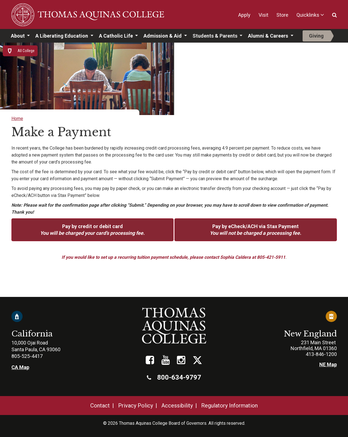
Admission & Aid (163, 36)
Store (282, 15)
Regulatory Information (229, 405)
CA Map (20, 367)
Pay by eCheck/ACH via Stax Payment (255, 229)
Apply (244, 15)
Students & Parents (216, 36)
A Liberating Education (62, 36)
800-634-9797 (174, 377)
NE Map (328, 364)
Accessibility (177, 405)
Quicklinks (307, 15)
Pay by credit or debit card (92, 229)
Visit (263, 15)
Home (17, 118)
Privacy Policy (135, 405)
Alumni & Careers (268, 36)
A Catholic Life (116, 36)
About (18, 36)
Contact (100, 405)
